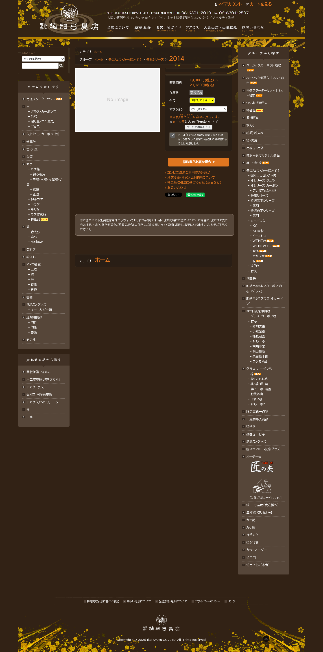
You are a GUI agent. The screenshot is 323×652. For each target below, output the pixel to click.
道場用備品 (34, 317)
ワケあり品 (260, 361)
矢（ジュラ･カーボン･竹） (42, 134)
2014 (177, 58)
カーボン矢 (258, 220)
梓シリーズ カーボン (264, 185)
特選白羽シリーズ (263, 210)
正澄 (36, 194)
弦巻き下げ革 (255, 434)
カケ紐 (250, 527)
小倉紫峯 (259, 331)
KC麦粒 (258, 231)
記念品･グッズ (256, 441)
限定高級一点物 (257, 411)
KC (255, 225)
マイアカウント (230, 4)
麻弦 (34, 237)
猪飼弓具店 (69, 19)
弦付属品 (37, 242)
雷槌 (256, 251)
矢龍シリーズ (155, 59)
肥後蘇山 (257, 394)
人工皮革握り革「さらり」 (43, 379)
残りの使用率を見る (198, 127)
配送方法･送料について (173, 601)
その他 (31, 340)
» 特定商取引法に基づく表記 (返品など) (193, 182)
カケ (29, 164)
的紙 (34, 327)
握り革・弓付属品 (42, 121)
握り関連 (252, 118)
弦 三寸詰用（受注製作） (262, 505)
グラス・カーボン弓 (43, 111)
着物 (34, 284)
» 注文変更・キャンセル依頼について (190, 177)
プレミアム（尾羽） (264, 190)
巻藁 (34, 332)
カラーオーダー (256, 550)
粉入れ (31, 257)
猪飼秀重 (259, 326)
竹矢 (254, 271)
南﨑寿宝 (259, 346)
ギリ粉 (35, 209)
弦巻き (31, 249)
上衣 (34, 269)
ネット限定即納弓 (258, 311)
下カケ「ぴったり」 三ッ (42, 402)
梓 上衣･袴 (254, 162)
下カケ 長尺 (35, 387)
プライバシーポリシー (207, 601)
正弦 (29, 417)
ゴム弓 (35, 126)
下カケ (35, 204)
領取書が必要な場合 (197, 162)
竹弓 (34, 116)
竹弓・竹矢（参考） (258, 565)
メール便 (178, 122)
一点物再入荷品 (257, 419)
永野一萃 (259, 341)
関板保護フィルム (38, 372)
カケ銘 (35, 169)
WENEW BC (262, 246)
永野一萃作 (258, 404)
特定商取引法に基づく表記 (103, 601)
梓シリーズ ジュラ (263, 180)
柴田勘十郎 (260, 356)
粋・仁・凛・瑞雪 (261, 389)
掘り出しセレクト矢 (263, 175)
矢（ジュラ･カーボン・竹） (124, 59)
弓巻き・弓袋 (255, 148)
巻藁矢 (31, 141)
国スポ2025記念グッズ (263, 449)
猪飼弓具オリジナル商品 (263, 155)
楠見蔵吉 (259, 336)
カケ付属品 (38, 214)
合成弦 (35, 232)
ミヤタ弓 (256, 399)
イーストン (259, 235)
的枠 (34, 322)
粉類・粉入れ (255, 133)
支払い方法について (139, 601)
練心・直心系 (259, 379)
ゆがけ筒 (252, 542)
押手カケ (37, 199)
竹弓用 (251, 557)
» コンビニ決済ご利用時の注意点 (187, 172)
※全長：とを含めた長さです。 (194, 117)
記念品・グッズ (36, 304)
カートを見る (261, 4)
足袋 (34, 289)
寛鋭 (36, 189)
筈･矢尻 (31, 149)
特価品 (35, 219)
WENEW (259, 240)
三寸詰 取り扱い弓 (259, 512)
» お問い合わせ (175, 187)
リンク (231, 601)
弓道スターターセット (40, 99)
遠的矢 (255, 266)
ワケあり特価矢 (256, 102)
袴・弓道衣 (33, 264)
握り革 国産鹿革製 (39, 394)
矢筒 (29, 156)
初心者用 (39, 174)
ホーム (98, 51)
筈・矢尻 (251, 140)
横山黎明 (259, 351)
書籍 (29, 297)
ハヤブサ (258, 256)
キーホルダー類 (41, 309)
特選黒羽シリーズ (263, 200)
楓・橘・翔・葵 (259, 384)
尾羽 (256, 205)
